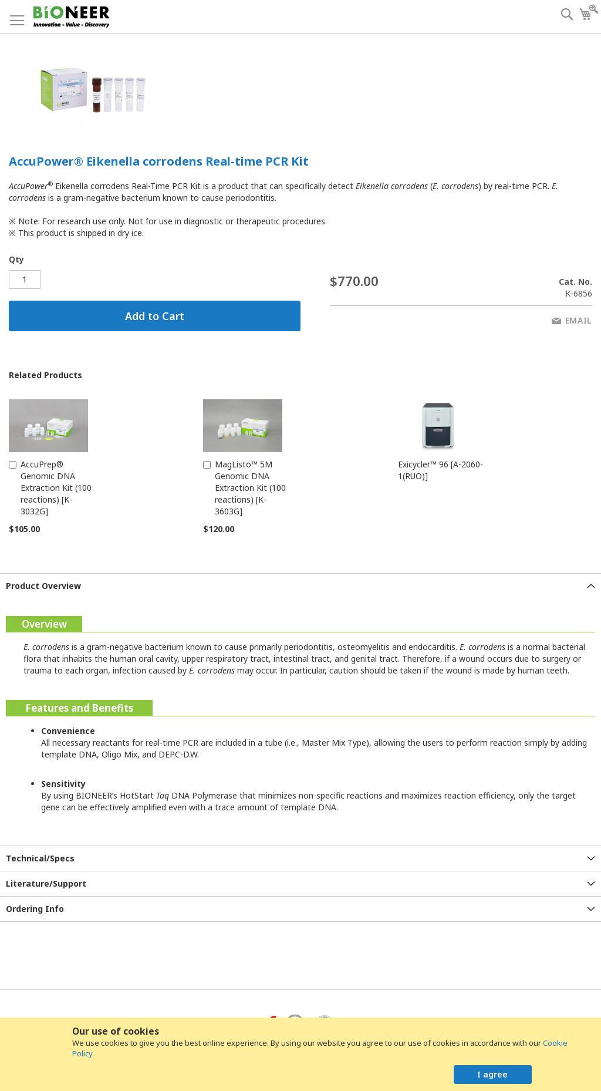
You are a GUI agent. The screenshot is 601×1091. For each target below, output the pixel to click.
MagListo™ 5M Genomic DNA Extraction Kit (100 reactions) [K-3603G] (250, 488)
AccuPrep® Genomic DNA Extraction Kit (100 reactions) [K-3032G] (56, 488)
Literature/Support (46, 883)
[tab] (300, 585)
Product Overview (43, 585)
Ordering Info (35, 908)
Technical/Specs (40, 858)
